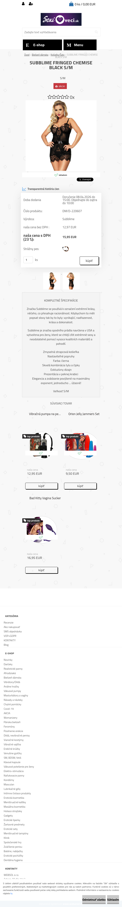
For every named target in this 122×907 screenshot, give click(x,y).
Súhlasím (113, 899)
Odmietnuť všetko (94, 899)
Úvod (26, 55)
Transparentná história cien (40, 189)
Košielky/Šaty (58, 55)
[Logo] (61, 19)
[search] (96, 32)
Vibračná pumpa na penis (45, 413)
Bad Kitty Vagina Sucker (45, 498)
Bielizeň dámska (40, 55)
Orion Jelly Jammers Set (84, 413)
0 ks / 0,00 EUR (85, 4)
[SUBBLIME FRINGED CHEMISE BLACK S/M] (61, 102)
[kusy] (28, 259)
